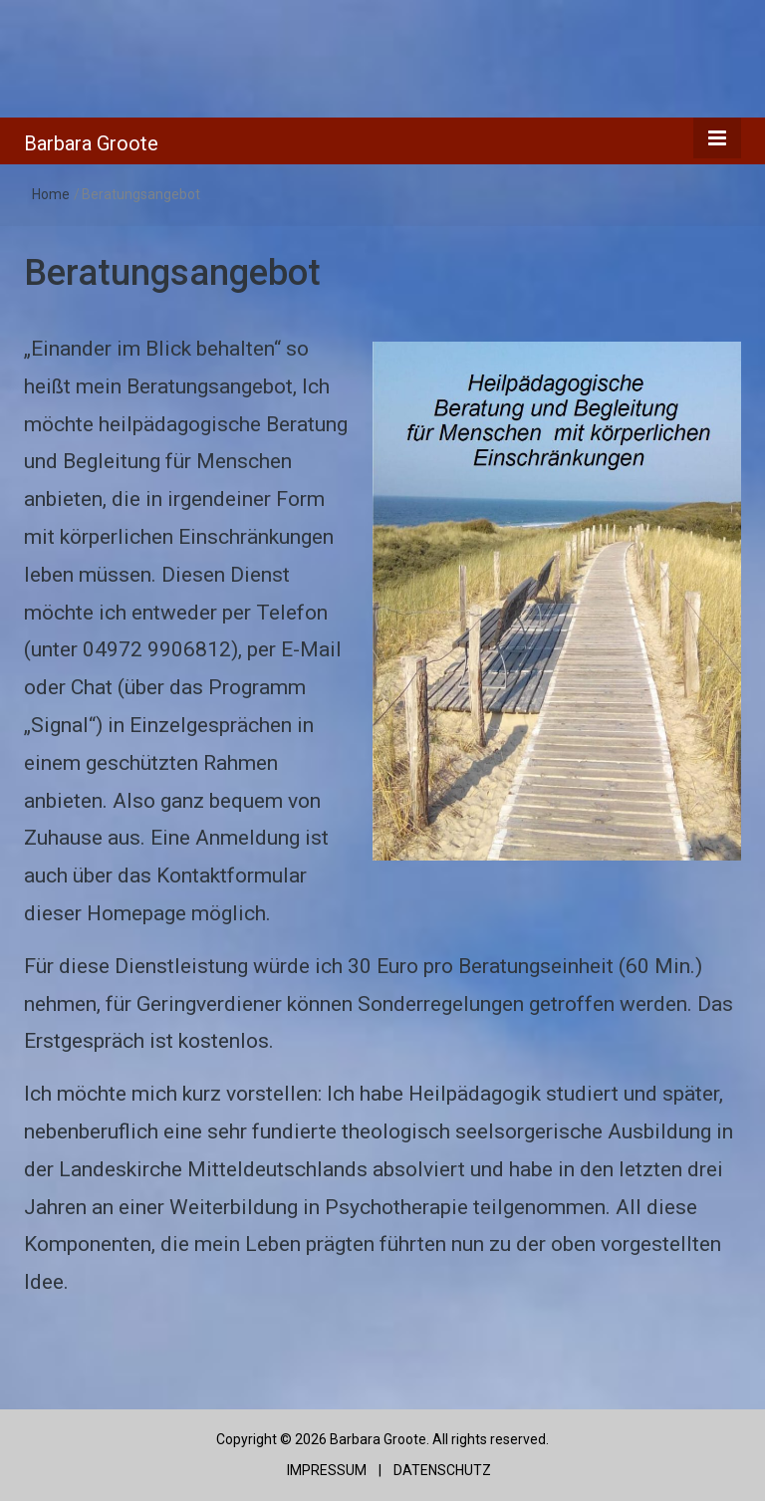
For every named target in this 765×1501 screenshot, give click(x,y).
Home (51, 194)
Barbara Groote (91, 143)
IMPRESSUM (325, 1470)
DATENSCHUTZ (442, 1470)
